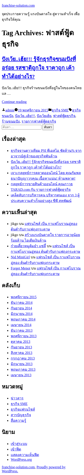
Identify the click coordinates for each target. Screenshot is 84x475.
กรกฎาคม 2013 (23, 358)
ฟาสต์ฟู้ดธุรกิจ (64, 116)
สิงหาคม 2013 (21, 353)
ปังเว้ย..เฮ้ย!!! (25, 116)
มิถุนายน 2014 (21, 314)
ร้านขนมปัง (11, 121)
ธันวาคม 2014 (21, 302)
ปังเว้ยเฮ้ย (44, 116)
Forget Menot (20, 268)
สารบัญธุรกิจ (21, 415)
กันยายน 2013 (21, 347)
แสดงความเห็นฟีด (25, 455)
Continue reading (14, 102)
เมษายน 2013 (21, 375)
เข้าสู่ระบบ (19, 444)
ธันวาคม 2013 (21, 330)
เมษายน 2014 (21, 325)
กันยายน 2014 (21, 308)
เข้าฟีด (16, 449)
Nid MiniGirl (20, 257)
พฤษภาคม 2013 (23, 369)
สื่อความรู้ (18, 420)
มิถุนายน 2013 (21, 364)
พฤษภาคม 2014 (23, 319)
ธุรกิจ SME (60, 110)
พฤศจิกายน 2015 (24, 297)
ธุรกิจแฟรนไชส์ (23, 409)
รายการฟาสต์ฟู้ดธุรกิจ (39, 121)
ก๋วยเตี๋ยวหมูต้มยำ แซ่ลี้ (28, 246)
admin (9, 110)
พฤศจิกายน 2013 (24, 336)
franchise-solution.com (18, 5)
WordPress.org (21, 459)
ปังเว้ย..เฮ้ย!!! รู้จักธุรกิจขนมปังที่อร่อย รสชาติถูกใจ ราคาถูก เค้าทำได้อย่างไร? (39, 67)
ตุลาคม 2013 (20, 341)
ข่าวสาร (17, 398)
